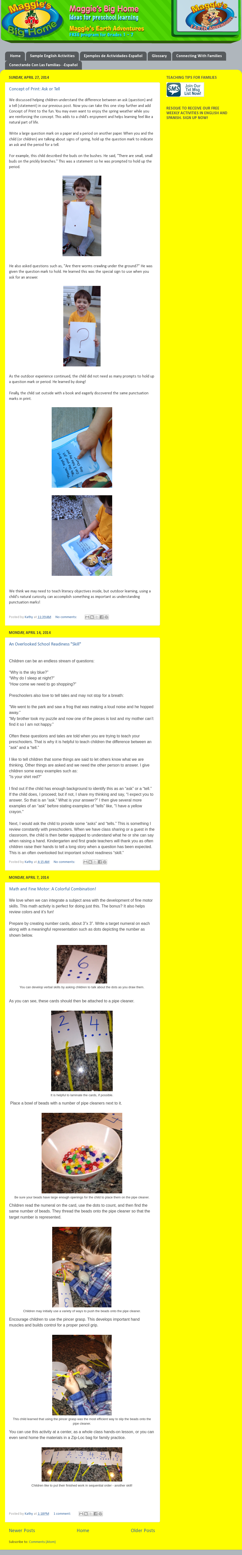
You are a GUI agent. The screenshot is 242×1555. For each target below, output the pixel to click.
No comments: (66, 617)
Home (15, 56)
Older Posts (143, 1530)
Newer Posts (22, 1530)
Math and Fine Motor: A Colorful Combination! (52, 889)
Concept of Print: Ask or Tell (34, 89)
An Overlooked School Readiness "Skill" (45, 644)
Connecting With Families (199, 56)
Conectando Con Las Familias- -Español (43, 65)
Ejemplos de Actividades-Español (113, 56)
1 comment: (62, 1514)
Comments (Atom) (42, 1542)
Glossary (159, 56)
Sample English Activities (52, 56)
